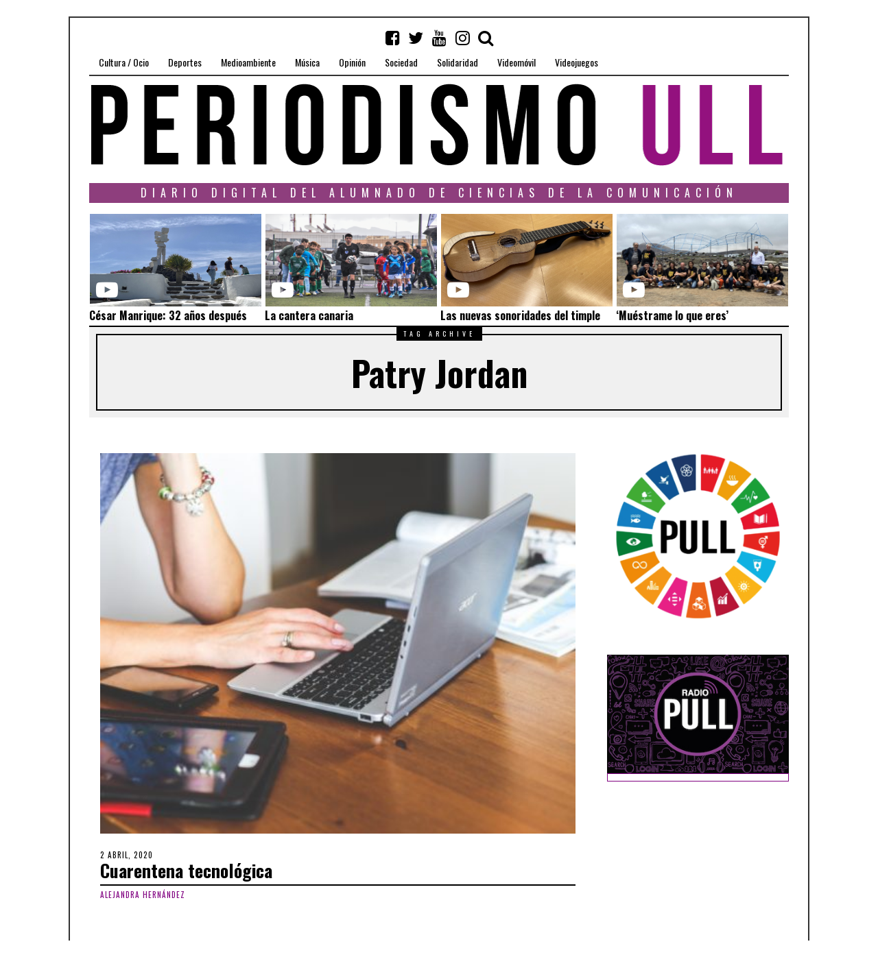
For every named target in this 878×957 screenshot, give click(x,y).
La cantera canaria (309, 315)
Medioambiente (248, 62)
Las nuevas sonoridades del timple (520, 315)
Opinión (352, 62)
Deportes (185, 62)
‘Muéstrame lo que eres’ (672, 315)
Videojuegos (576, 62)
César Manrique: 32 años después (168, 315)
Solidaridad (457, 62)
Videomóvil (516, 62)
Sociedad (401, 62)
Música (307, 62)
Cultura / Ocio (124, 62)
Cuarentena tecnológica (186, 870)
